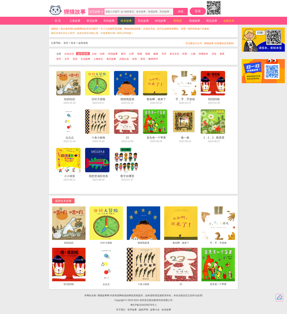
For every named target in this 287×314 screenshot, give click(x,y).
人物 (193, 53)
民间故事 (109, 20)
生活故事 (85, 59)
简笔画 (177, 20)
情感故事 (194, 20)
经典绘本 (203, 53)
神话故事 (160, 20)
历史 (214, 53)
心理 (131, 53)
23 (180, 284)
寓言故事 (211, 20)
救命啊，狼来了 (181, 242)
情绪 (147, 53)
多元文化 (174, 53)
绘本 (73, 43)
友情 (134, 59)
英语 (142, 59)
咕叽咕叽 (69, 242)
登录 (198, 11)
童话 (123, 53)
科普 (184, 53)
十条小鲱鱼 (143, 284)
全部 (58, 53)
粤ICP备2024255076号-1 (143, 305)
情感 (139, 53)
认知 (94, 53)
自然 (102, 53)
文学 (66, 59)
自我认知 (124, 59)
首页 (65, 43)
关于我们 (120, 309)
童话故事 (92, 20)
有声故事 (132, 309)
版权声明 (143, 309)
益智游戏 (83, 43)
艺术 (164, 53)
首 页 (58, 20)
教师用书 (153, 59)
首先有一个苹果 (218, 284)
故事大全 (155, 309)
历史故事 (143, 20)
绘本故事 (126, 20)
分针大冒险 (106, 242)
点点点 (106, 284)
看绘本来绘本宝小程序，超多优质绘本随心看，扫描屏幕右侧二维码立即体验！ (92, 33)
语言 (75, 59)
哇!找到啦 (69, 284)
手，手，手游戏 (218, 242)
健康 (155, 53)
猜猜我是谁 (143, 242)
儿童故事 (74, 20)
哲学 (58, 59)
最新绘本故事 (63, 200)
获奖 (222, 53)
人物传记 (98, 59)
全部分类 (228, 20)
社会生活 (69, 53)
